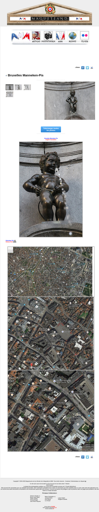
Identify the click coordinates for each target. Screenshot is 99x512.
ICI (15, 240)
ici (85, 481)
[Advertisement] (50, 56)
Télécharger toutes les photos (51, 129)
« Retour (77, 67)
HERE (14, 242)
